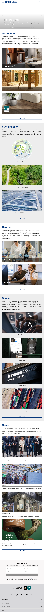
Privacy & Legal (22, 603)
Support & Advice (22, 606)
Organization (22, 599)
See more (22, 118)
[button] (3, 14)
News (3, 610)
